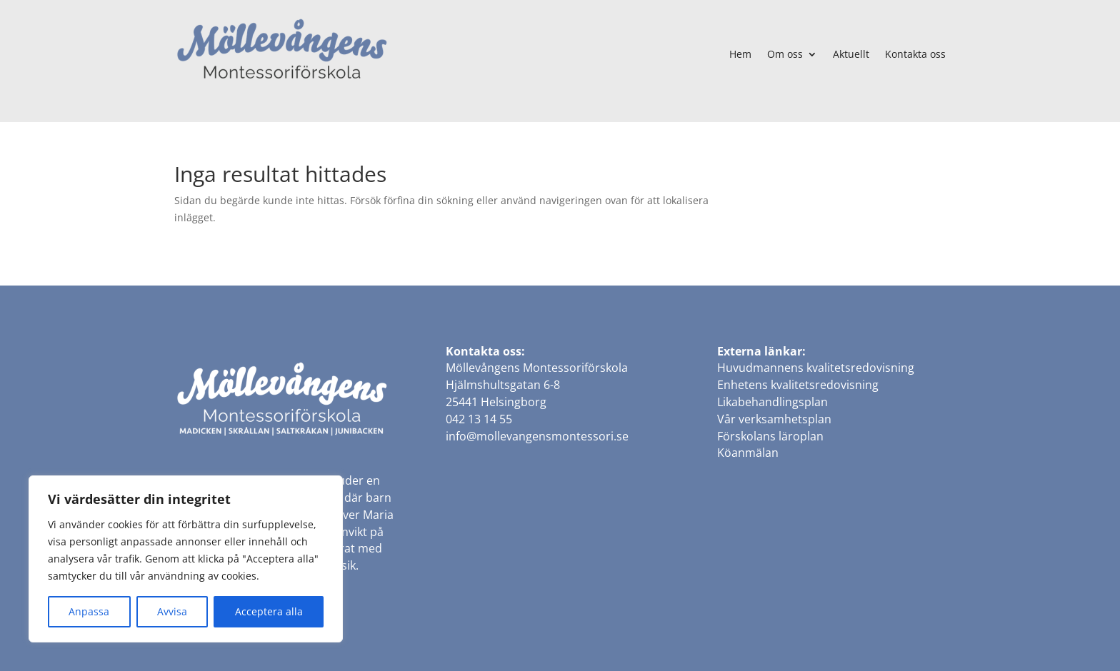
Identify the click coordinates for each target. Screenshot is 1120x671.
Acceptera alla (269, 611)
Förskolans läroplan (770, 436)
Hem (740, 54)
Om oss (785, 54)
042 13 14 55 (479, 419)
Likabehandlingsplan (772, 402)
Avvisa (172, 611)
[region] (186, 558)
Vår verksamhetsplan (774, 419)
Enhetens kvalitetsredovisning (798, 385)
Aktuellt (851, 54)
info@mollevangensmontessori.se (537, 436)
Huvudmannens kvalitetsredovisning (815, 367)
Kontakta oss (915, 54)
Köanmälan (748, 452)
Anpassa (89, 611)
